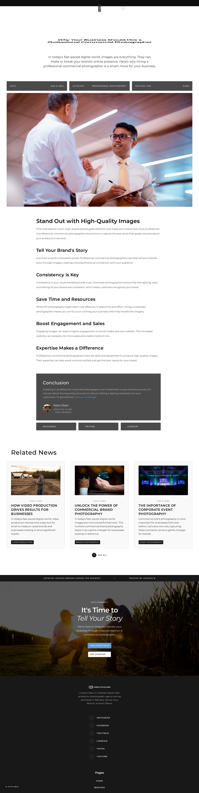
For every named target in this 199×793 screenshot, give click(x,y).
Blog (125, 9)
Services (82, 9)
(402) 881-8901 (144, 692)
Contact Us (78, 725)
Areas (98, 9)
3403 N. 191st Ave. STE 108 (151, 705)
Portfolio (111, 9)
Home (70, 9)
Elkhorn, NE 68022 (147, 708)
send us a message (85, 397)
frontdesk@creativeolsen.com (156, 698)
